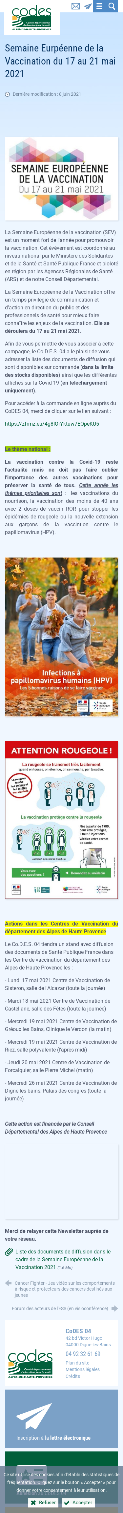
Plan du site (77, 1363)
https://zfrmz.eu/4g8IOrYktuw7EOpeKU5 (52, 424)
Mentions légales (83, 1369)
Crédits (73, 1376)
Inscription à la (61, 1422)
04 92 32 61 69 (83, 1354)
